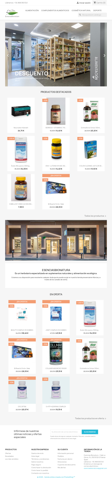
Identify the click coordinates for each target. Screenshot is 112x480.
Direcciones (62, 462)
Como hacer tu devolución (41, 467)
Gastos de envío (37, 453)
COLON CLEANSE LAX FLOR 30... (91, 166)
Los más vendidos (11, 459)
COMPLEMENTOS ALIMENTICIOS (55, 10)
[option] (56, 54)
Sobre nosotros (37, 462)
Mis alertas (62, 467)
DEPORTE (97, 10)
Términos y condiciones (40, 459)
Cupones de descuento (67, 465)
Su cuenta (63, 449)
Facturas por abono (65, 459)
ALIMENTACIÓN (32, 10)
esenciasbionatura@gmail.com (95, 468)
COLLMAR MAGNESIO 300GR (56, 368)
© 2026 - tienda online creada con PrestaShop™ (56, 477)
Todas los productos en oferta (91, 418)
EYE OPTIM (22, 407)
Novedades (9, 456)
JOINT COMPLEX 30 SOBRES (56, 330)
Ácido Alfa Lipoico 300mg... (21, 166)
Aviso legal (35, 456)
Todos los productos (95, 216)
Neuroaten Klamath (21, 128)
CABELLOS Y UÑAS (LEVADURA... (21, 204)
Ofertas (8, 453)
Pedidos (61, 456)
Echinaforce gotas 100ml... (91, 128)
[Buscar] (92, 15)
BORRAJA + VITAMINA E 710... (56, 128)
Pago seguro (36, 465)
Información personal (66, 453)
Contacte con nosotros (40, 473)
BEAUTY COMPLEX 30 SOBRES (22, 330)
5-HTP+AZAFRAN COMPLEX (56, 407)
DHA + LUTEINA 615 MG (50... (56, 166)
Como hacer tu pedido (39, 470)
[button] (12, 54)
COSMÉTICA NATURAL (81, 10)
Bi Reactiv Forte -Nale (56, 204)
